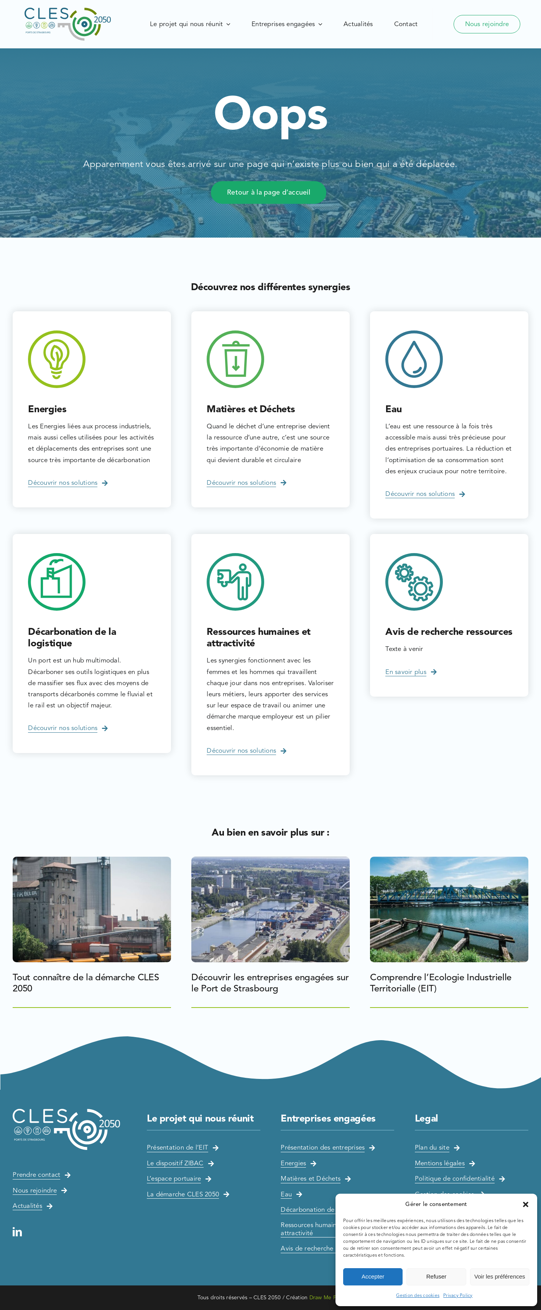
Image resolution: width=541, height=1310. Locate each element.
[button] (525, 1204)
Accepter (373, 1276)
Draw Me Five (326, 1297)
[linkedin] (17, 1231)
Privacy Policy (458, 1295)
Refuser (436, 1276)
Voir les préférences (499, 1276)
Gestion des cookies (417, 1295)
